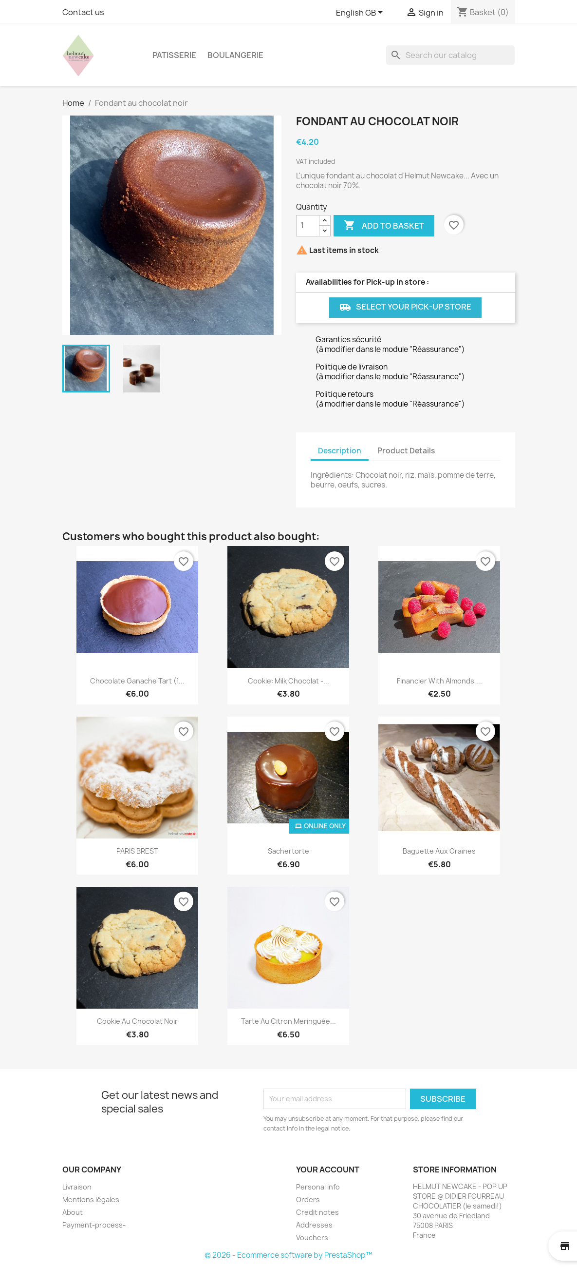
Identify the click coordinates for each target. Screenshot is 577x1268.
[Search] (450, 55)
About (72, 1212)
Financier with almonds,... (439, 680)
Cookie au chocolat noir (137, 1021)
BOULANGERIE (235, 55)
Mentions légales (90, 1199)
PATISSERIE (174, 55)
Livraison (77, 1186)
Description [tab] (339, 451)
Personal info (318, 1186)
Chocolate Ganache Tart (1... (137, 680)
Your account (327, 1169)
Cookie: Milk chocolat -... (288, 680)
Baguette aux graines (439, 851)
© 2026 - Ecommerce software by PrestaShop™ (288, 1255)
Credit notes (317, 1212)
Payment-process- (94, 1224)
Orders (308, 1199)
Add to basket (384, 225)
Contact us (83, 12)
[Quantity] (307, 225)
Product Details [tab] (406, 451)
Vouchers (312, 1237)
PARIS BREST (137, 851)
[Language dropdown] (361, 13)
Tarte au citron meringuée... (288, 1021)
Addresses (314, 1224)
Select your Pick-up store (405, 307)
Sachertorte (288, 851)
